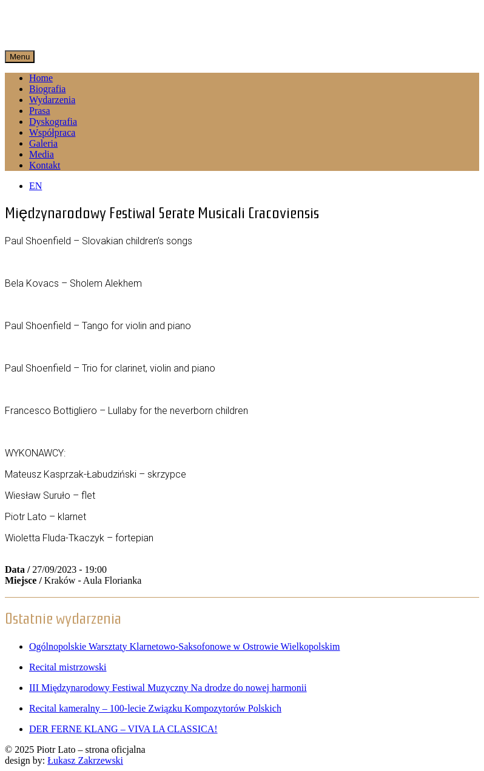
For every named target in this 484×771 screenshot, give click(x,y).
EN (35, 186)
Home (41, 78)
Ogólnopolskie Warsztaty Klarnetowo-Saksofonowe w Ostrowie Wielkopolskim (184, 646)
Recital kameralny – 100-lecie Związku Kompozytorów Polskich (155, 708)
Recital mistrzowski (68, 667)
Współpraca (52, 132)
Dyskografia (53, 121)
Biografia (47, 89)
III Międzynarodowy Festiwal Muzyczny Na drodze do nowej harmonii (168, 688)
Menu (20, 56)
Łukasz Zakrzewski (85, 760)
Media (41, 154)
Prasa (39, 110)
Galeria (43, 143)
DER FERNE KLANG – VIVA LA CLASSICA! (123, 729)
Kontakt (45, 165)
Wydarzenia (52, 100)
